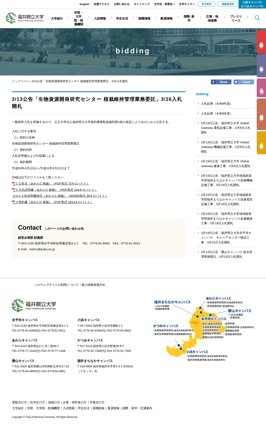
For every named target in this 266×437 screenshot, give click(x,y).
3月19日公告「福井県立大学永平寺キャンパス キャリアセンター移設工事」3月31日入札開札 (226, 237)
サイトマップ (142, 4)
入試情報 (69, 408)
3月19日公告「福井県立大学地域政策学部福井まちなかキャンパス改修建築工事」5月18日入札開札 (226, 218)
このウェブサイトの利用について (56, 284)
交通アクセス (101, 4)
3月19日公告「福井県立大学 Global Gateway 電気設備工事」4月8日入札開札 (225, 127)
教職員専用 (228, 4)
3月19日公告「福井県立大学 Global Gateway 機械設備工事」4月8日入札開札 (225, 147)
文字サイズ (185, 4)
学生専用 (206, 4)
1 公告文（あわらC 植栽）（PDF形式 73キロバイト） (51, 183)
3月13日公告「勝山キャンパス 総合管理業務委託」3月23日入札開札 (226, 254)
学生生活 (84, 408)
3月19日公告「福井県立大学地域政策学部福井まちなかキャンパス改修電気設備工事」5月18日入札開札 (226, 199)
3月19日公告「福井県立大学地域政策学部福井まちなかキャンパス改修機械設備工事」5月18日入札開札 (226, 180)
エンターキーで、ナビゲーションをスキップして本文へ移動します (45, 2)
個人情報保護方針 (93, 284)
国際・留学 (130, 408)
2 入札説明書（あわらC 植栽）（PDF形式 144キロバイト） (54, 189)
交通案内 (146, 408)
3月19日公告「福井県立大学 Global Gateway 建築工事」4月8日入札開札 (225, 163)
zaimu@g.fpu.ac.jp (42, 249)
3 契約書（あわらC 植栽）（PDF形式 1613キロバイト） (52, 202)
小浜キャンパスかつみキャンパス (252, 4)
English (84, 4)
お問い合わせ (122, 4)
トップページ (20, 81)
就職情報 (99, 408)
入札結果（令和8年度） (217, 103)
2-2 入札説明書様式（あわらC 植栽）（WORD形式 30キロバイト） (60, 195)
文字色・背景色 (163, 4)
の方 (261, 41)
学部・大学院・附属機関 (43, 408)
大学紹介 (18, 408)
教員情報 (113, 408)
